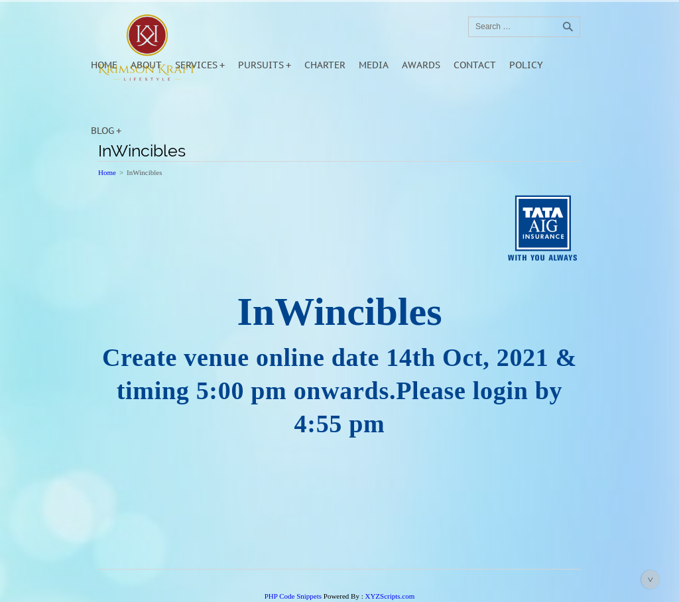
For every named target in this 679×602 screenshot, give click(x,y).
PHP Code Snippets (293, 596)
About (146, 65)
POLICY (526, 65)
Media (374, 65)
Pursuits (261, 65)
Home (104, 65)
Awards (421, 65)
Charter (324, 65)
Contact (475, 65)
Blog (102, 131)
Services (196, 65)
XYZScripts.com (389, 596)
